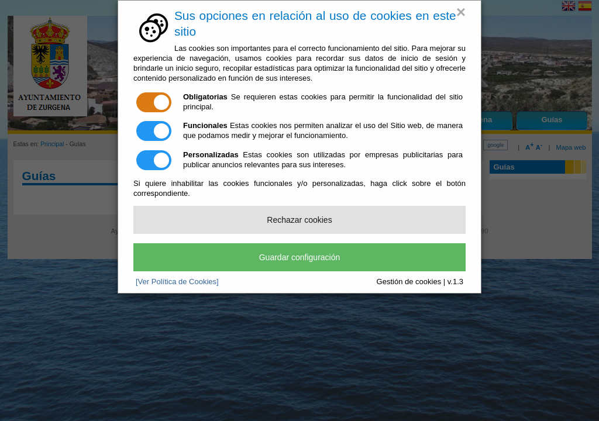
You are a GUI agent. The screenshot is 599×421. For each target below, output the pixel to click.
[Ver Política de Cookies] (177, 281)
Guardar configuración (299, 257)
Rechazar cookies (299, 220)
